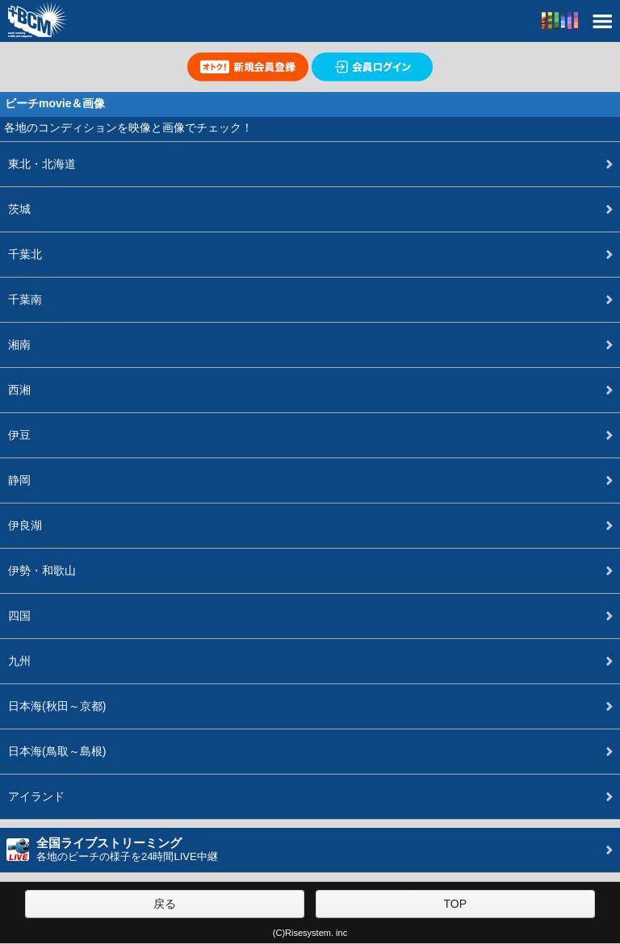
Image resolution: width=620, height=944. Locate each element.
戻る (164, 903)
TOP (455, 903)
